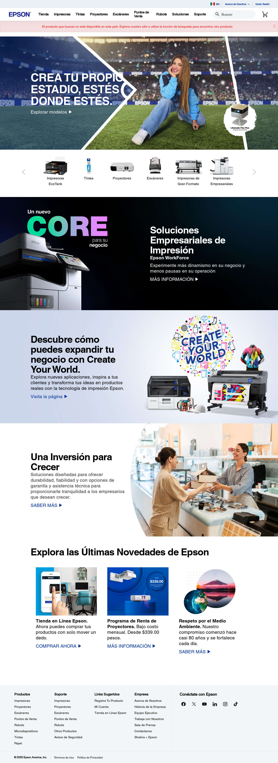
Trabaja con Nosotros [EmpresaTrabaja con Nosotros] (149, 719)
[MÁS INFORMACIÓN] (174, 279)
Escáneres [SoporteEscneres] (61, 713)
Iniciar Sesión (262, 4)
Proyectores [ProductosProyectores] (22, 706)
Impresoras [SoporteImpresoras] (62, 700)
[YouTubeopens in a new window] (204, 704)
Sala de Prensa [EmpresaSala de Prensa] (145, 725)
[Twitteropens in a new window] (194, 704)
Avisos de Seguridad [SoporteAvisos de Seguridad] (68, 737)
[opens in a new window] (236, 704)
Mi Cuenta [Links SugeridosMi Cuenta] (101, 706)
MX (214, 3)
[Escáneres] (155, 168)
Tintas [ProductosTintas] (18, 737)
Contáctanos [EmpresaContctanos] (143, 731)
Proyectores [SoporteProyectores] (62, 706)
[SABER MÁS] (46, 505)
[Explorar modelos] (51, 112)
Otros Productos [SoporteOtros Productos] (65, 731)
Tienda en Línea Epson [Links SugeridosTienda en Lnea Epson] (110, 713)
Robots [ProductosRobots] (19, 725)
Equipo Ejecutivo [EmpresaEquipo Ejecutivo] (145, 713)
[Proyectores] (122, 168)
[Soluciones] (180, 14)
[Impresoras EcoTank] (55, 171)
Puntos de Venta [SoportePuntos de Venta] (65, 719)
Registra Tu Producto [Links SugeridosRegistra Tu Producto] (108, 700)
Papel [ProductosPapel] (18, 743)
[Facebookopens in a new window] (183, 704)
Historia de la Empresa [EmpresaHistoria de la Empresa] (150, 706)
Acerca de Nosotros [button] (237, 4)
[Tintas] (80, 14)
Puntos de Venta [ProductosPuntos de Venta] (25, 719)
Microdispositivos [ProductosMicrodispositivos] (26, 731)
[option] (139, 93)
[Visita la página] (49, 396)
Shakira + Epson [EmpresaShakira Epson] (145, 737)
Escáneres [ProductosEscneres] (21, 713)
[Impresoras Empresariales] (221, 171)
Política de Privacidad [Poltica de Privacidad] (90, 757)
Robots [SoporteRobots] (59, 725)
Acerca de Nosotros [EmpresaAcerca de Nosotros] (148, 700)
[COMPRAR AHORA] (58, 646)
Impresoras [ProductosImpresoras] (22, 700)
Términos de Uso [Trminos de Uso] (64, 757)
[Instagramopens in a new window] (225, 704)
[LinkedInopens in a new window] (215, 704)
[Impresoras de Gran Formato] (188, 171)
